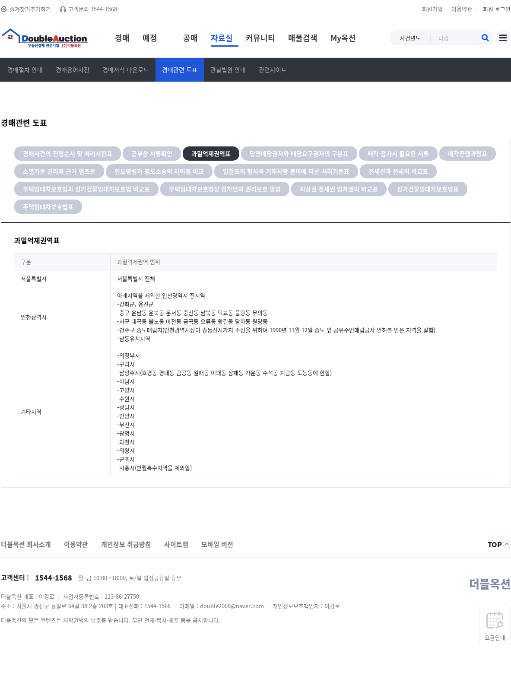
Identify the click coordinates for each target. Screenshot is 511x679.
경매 (122, 39)
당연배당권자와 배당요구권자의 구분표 (299, 153)
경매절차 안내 (25, 69)
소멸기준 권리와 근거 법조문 (59, 171)
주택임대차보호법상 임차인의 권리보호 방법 (225, 188)
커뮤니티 (260, 39)
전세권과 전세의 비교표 (398, 171)
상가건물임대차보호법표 (428, 188)
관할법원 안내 (228, 69)
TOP (495, 544)
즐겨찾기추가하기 (30, 9)
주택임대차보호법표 (48, 206)
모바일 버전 (217, 544)
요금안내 (495, 637)
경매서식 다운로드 (125, 69)
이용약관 (461, 9)
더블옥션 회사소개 (26, 544)
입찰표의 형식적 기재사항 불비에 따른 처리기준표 (286, 171)
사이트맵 (503, 37)
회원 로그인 (497, 9)
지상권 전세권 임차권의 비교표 (339, 188)
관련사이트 (273, 69)
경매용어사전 (72, 69)
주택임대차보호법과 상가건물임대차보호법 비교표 (86, 188)
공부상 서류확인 (151, 153)
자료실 (224, 39)
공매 (187, 39)
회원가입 (432, 9)
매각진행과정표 (467, 153)
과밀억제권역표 (211, 153)
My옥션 (343, 39)
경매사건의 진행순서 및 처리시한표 (67, 153)
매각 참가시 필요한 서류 (398, 153)
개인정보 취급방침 (126, 544)
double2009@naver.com (233, 606)
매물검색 (302, 39)
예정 (150, 39)
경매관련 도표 (179, 69)
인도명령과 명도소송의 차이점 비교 (159, 171)
